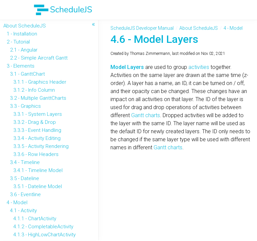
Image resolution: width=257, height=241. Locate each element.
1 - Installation (22, 34)
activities (199, 67)
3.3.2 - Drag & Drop (34, 122)
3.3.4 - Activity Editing (37, 138)
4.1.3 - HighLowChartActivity (44, 235)
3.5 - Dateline (24, 178)
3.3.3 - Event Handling (37, 130)
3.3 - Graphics (25, 106)
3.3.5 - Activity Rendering (41, 146)
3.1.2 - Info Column (34, 90)
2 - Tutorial (18, 42)
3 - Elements (20, 66)
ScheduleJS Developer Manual (142, 28)
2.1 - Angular (23, 50)
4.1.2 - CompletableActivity (43, 227)
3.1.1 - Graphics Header (39, 82)
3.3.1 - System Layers (37, 114)
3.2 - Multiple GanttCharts (38, 98)
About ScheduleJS (24, 26)
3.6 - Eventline (25, 194)
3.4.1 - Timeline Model (38, 170)
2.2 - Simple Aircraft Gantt (39, 58)
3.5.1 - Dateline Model (37, 186)
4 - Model (17, 202)
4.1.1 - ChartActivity (34, 219)
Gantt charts (145, 115)
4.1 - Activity (23, 211)
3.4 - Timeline (25, 162)
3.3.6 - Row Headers (36, 154)
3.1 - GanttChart (27, 74)
